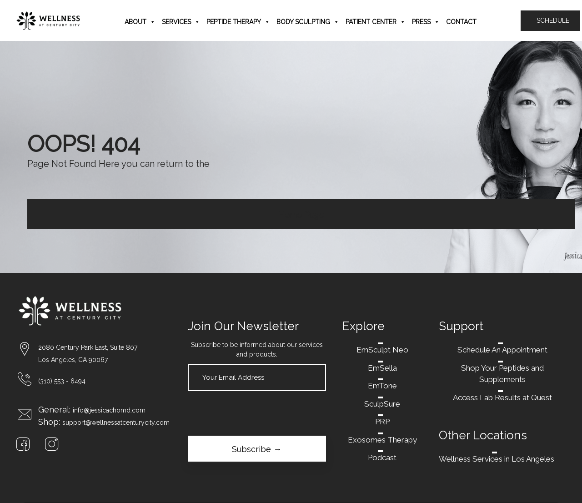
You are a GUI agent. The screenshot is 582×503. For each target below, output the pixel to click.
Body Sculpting (307, 22)
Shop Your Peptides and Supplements (502, 373)
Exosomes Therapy (382, 439)
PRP (382, 421)
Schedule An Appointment (502, 349)
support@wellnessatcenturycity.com (116, 422)
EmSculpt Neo (382, 349)
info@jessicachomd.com (109, 410)
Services (181, 22)
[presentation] (257, 413)
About (140, 22)
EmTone (382, 385)
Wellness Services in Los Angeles (496, 458)
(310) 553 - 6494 (61, 381)
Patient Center (376, 22)
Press (426, 22)
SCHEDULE (550, 20)
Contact (461, 21)
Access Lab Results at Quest (502, 397)
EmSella (382, 367)
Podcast (382, 457)
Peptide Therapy (238, 22)
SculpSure (382, 403)
